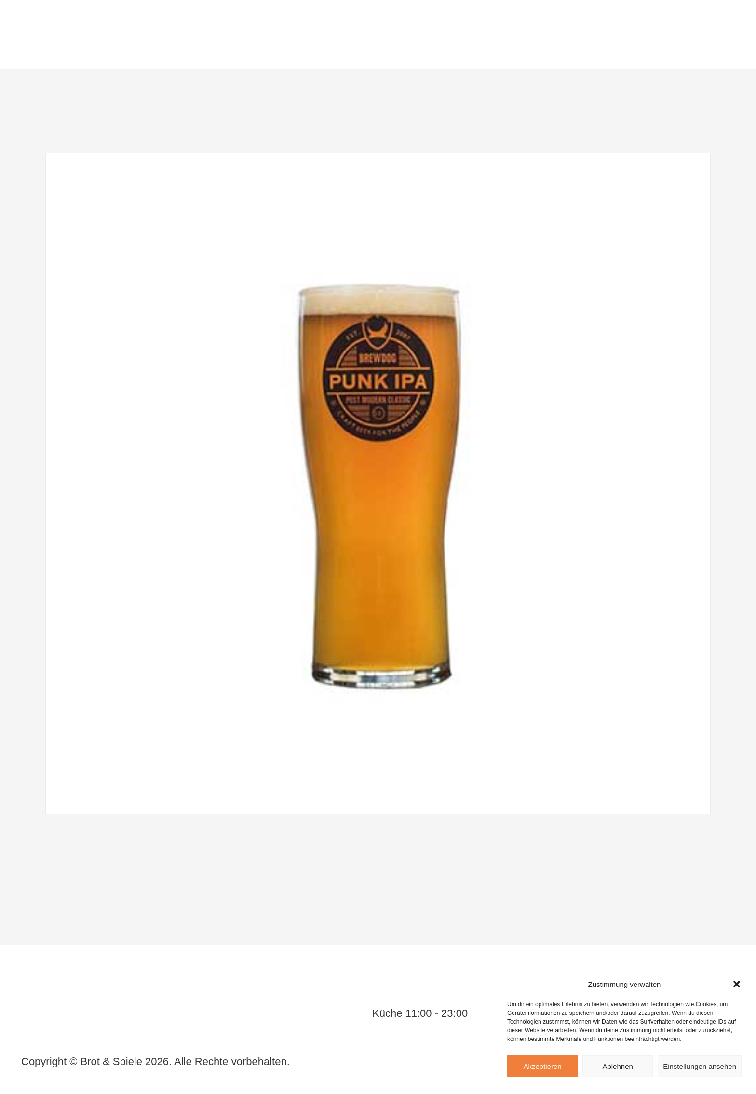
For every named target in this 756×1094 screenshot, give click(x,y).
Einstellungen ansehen (699, 1066)
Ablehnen (617, 1066)
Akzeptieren (542, 1066)
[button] (737, 984)
